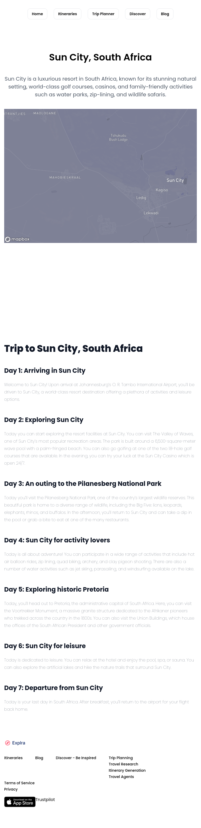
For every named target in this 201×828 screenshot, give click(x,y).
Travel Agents (121, 776)
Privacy (11, 789)
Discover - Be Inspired (76, 757)
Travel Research (123, 764)
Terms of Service (19, 783)
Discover (138, 13)
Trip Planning (121, 757)
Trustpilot (45, 800)
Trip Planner (103, 13)
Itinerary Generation (127, 770)
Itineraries (67, 13)
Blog (165, 13)
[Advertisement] (100, 301)
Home (37, 13)
